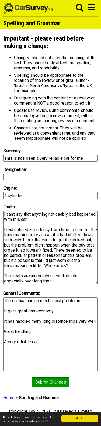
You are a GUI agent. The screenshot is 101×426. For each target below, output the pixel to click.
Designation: (15, 169)
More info (43, 421)
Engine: (10, 188)
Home (9, 397)
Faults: (9, 206)
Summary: (12, 151)
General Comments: (21, 293)
